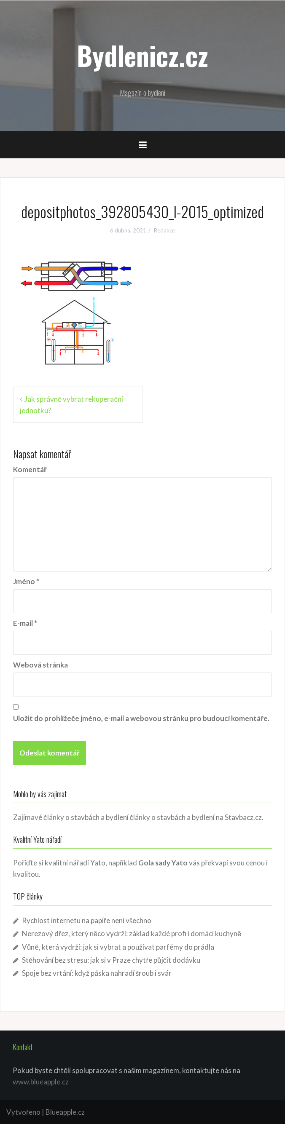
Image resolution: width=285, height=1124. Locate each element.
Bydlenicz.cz (142, 55)
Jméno (26, 581)
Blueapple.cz (65, 1112)
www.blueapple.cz (41, 1081)
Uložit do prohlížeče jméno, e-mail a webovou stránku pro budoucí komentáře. (141, 718)
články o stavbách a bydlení (172, 817)
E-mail (25, 623)
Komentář (30, 469)
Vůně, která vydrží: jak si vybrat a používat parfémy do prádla (118, 946)
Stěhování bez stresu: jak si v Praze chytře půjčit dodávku (111, 960)
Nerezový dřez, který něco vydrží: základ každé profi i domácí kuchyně (132, 933)
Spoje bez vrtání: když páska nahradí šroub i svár (97, 973)
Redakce (164, 230)
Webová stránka (40, 664)
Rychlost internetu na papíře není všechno (86, 920)
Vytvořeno (23, 1112)
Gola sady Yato (163, 862)
